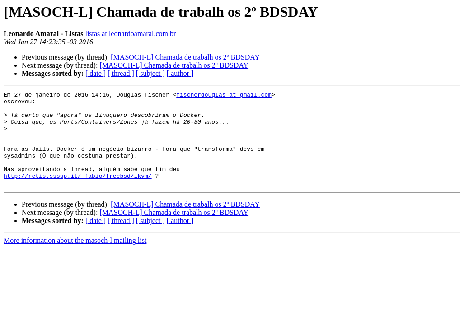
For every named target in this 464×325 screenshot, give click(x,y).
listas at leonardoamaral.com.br (130, 33)
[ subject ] (150, 73)
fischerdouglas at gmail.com (224, 96)
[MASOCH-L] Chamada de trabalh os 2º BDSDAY (185, 57)
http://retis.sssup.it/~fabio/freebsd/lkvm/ (78, 193)
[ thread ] (121, 73)
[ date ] (95, 73)
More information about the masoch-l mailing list (75, 259)
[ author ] (180, 73)
